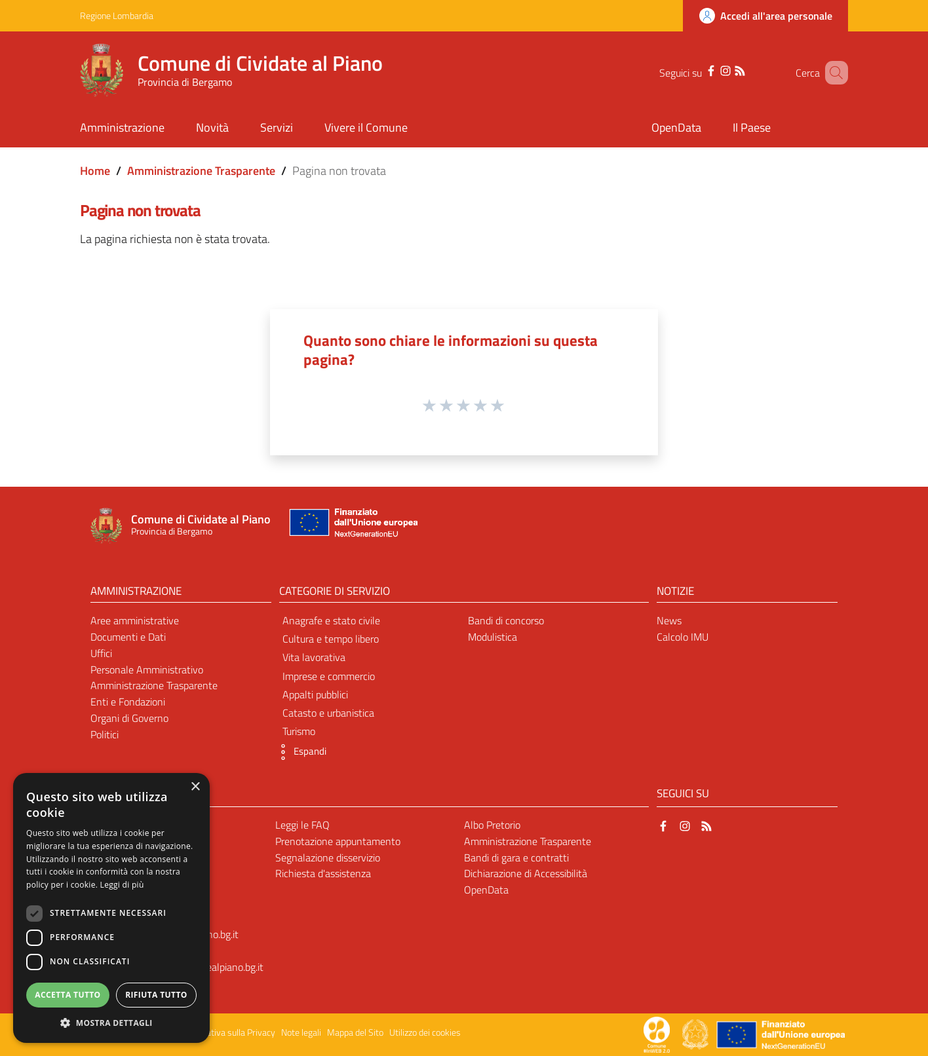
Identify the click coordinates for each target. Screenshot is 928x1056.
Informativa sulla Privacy (228, 1032)
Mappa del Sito (355, 1032)
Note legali (301, 1032)
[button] (299, 752)
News (669, 620)
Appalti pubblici (315, 694)
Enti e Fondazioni (127, 701)
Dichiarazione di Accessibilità (525, 873)
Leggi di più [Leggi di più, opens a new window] (122, 884)
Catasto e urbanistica (328, 713)
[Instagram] (711, 69)
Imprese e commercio (328, 676)
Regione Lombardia (116, 15)
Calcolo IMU (682, 637)
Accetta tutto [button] (67, 994)
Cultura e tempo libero (330, 639)
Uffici (101, 653)
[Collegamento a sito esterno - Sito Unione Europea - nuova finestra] (351, 526)
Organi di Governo (129, 718)
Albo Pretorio (492, 825)
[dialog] (111, 908)
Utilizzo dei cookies (425, 1032)
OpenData (486, 889)
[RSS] (726, 69)
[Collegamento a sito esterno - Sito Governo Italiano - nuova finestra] (696, 1033)
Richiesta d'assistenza (323, 873)
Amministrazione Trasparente (201, 170)
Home (95, 170)
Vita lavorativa (313, 657)
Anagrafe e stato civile (331, 620)
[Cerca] (832, 72)
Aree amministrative (134, 620)
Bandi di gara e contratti (516, 857)
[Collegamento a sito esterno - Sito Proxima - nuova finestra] (657, 1033)
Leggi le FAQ (302, 825)
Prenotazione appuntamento (337, 841)
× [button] (195, 787)
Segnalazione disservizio (327, 857)
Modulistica (492, 637)
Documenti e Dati (128, 637)
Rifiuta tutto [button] (156, 994)
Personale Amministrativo (146, 669)
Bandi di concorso (506, 620)
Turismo (298, 731)
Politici (104, 734)
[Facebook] (697, 69)
